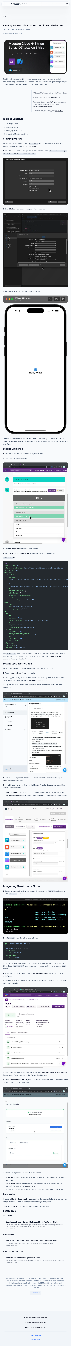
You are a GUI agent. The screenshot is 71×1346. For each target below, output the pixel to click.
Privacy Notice (35, 1340)
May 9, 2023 (59, 111)
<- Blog (5, 17)
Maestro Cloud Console (19, 673)
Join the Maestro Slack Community (35, 1318)
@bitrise (53, 102)
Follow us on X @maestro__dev (35, 1322)
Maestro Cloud (17, 1206)
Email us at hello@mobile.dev (35, 1327)
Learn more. (32, 146)
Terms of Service (35, 1335)
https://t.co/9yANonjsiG (52, 97)
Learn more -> (35, 1293)
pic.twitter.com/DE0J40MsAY (42, 107)
